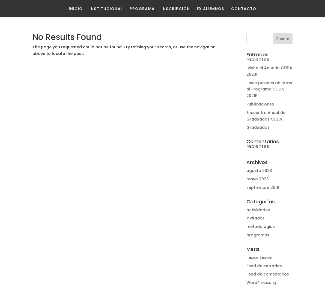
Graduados (258, 127)
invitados (255, 218)
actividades (258, 210)
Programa (142, 8)
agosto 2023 (259, 170)
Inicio (76, 8)
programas (257, 235)
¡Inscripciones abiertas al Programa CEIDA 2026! (269, 89)
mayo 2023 (257, 179)
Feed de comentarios (267, 274)
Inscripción (176, 8)
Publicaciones (260, 104)
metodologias (260, 226)
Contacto (243, 8)
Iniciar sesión (259, 257)
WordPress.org (261, 282)
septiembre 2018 (262, 187)
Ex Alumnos (210, 8)
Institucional (106, 8)
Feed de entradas (264, 266)
